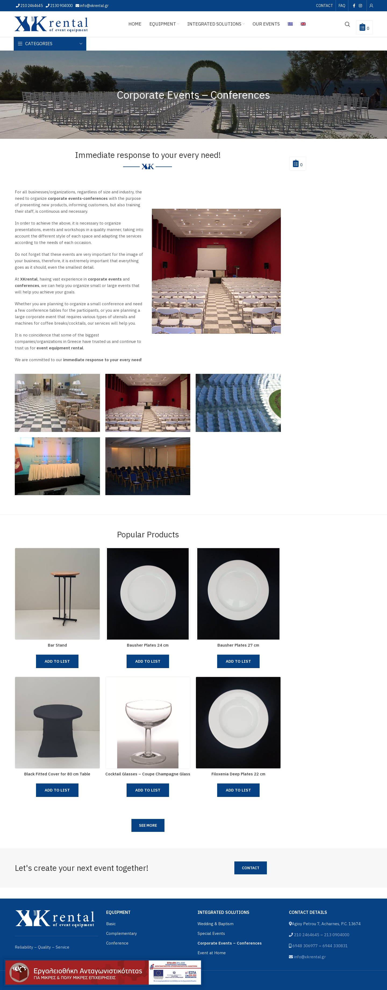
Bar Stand (57, 645)
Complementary (121, 933)
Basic (111, 923)
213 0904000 (336, 934)
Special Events (211, 933)
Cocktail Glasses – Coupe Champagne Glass (147, 773)
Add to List (57, 661)
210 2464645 (31, 5)
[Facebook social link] (354, 5)
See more (148, 825)
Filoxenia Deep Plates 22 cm (238, 773)
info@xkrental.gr (94, 5)
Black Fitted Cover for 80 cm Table (57, 773)
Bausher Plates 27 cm (238, 645)
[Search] (347, 24)
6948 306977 (305, 945)
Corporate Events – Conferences (230, 943)
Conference (117, 943)
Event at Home (212, 952)
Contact (250, 867)
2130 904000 (61, 5)
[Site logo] (51, 23)
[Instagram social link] (360, 5)
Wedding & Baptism (216, 923)
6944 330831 (335, 945)
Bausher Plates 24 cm (148, 645)
